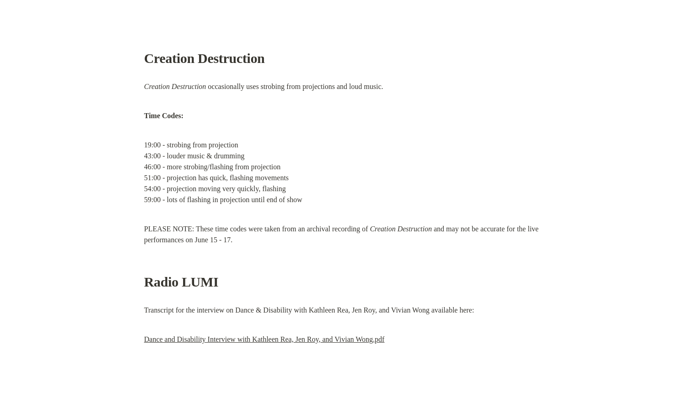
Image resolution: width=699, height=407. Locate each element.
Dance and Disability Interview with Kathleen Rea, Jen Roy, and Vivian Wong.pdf (264, 339)
